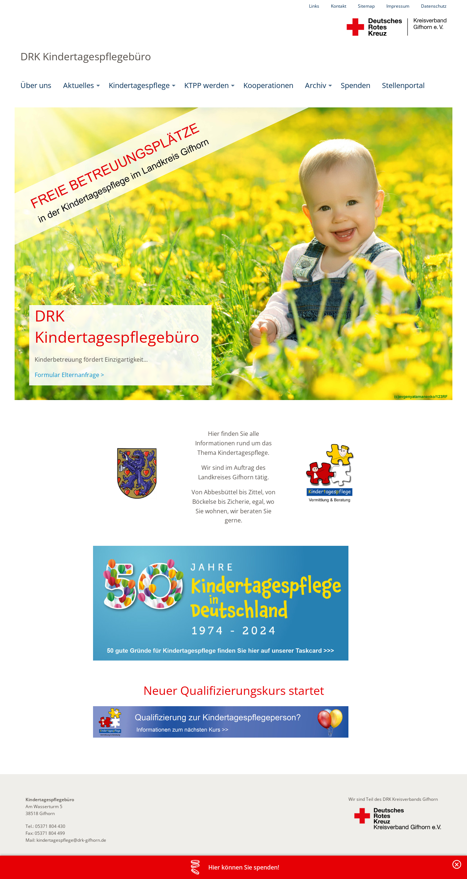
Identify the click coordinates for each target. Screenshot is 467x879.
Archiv (315, 85)
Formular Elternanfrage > (69, 375)
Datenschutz (434, 6)
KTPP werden (206, 85)
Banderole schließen (457, 868)
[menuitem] (36, 85)
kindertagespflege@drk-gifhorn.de (71, 840)
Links (314, 6)
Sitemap (366, 6)
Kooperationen (268, 85)
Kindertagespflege (139, 85)
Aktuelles (78, 85)
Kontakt (338, 6)
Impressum (397, 6)
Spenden (355, 85)
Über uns (35, 85)
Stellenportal (403, 85)
